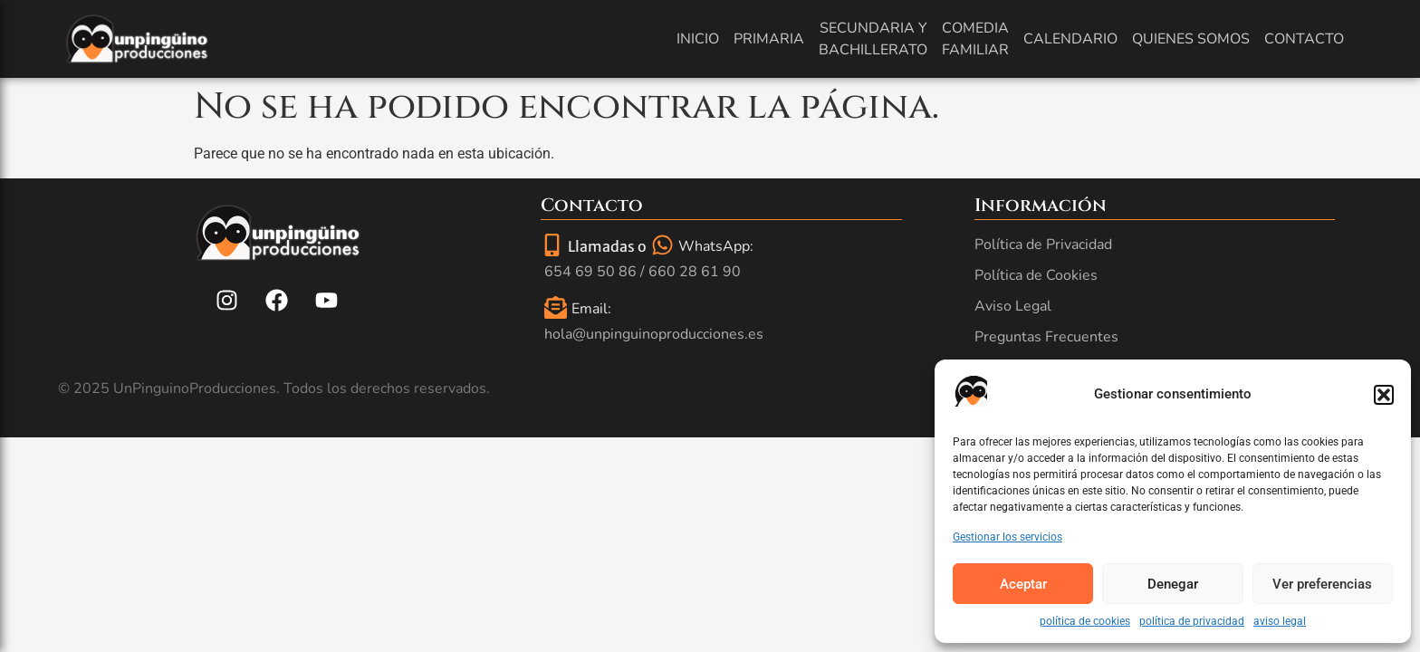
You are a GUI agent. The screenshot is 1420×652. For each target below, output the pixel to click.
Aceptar (1023, 584)
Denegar (1172, 584)
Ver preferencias (1322, 584)
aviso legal (1279, 621)
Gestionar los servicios (1007, 537)
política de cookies (1085, 621)
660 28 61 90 (694, 272)
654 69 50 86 (590, 272)
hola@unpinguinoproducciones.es (653, 334)
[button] (1384, 395)
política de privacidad (1191, 621)
